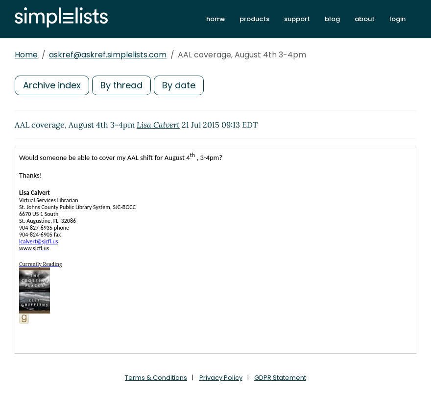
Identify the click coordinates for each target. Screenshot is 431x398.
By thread (121, 85)
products (254, 19)
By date (178, 85)
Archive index (52, 85)
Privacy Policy (220, 377)
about (365, 19)
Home (26, 54)
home (215, 19)
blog (332, 19)
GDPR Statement (280, 377)
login (397, 19)
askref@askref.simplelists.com (108, 54)
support (297, 19)
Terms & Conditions (156, 377)
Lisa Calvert (158, 125)
